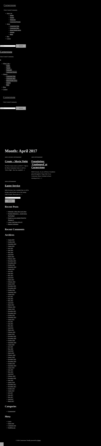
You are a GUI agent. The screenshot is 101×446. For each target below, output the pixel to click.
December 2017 (12, 384)
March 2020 (11, 353)
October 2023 (11, 265)
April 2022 (10, 302)
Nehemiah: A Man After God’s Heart (17, 211)
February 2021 (11, 332)
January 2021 (11, 334)
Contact (9, 38)
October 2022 (11, 290)
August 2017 (11, 390)
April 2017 (10, 399)
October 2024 (11, 242)
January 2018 (11, 382)
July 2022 (10, 296)
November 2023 (12, 263)
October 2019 (11, 363)
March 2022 (11, 304)
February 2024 (11, 258)
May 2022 (10, 300)
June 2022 (10, 298)
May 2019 (10, 372)
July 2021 (10, 321)
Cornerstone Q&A (14, 28)
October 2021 (11, 315)
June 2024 (10, 250)
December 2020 (12, 336)
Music (11, 34)
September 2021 (12, 317)
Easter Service (12, 185)
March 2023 (11, 279)
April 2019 (10, 374)
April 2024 (10, 254)
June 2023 (10, 273)
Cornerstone (10, 5)
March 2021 (11, 330)
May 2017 (10, 397)
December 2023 (12, 260)
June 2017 (10, 395)
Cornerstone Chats (14, 26)
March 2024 (11, 256)
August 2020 (11, 344)
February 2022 (11, 307)
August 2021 (11, 319)
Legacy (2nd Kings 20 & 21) (15, 222)
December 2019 (12, 359)
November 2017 (12, 386)
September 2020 (12, 342)
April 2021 (10, 328)
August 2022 (11, 294)
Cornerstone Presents (15, 22)
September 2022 (12, 292)
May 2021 (10, 325)
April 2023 (10, 277)
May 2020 (10, 349)
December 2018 (12, 378)
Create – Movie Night (16, 161)
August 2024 (11, 246)
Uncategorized (18, 157)
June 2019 (10, 369)
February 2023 (11, 281)
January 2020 (11, 357)
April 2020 (10, 351)
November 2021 (12, 313)
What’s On (9, 13)
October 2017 (11, 388)
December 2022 (12, 286)
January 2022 (11, 309)
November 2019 (12, 361)
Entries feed (11, 423)
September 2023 (12, 267)
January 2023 (11, 283)
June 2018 (10, 380)
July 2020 (10, 346)
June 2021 (10, 323)
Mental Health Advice (15, 30)
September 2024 (12, 244)
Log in (9, 421)
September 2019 (12, 365)
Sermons (12, 32)
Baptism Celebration (13, 224)
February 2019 (11, 376)
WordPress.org (11, 427)
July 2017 (10, 393)
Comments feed (12, 425)
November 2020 (12, 338)
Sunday (12, 15)
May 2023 (10, 275)
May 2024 (10, 252)
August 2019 (11, 367)
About (8, 24)
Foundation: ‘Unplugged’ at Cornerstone (39, 164)
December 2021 (12, 311)
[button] (5, 42)
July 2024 (10, 248)
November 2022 (12, 288)
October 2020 (11, 340)
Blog (8, 36)
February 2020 (11, 355)
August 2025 (11, 239)
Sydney (39, 440)
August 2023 (11, 269)
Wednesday (13, 19)
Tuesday (12, 17)
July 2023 (10, 271)
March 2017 (11, 401)
